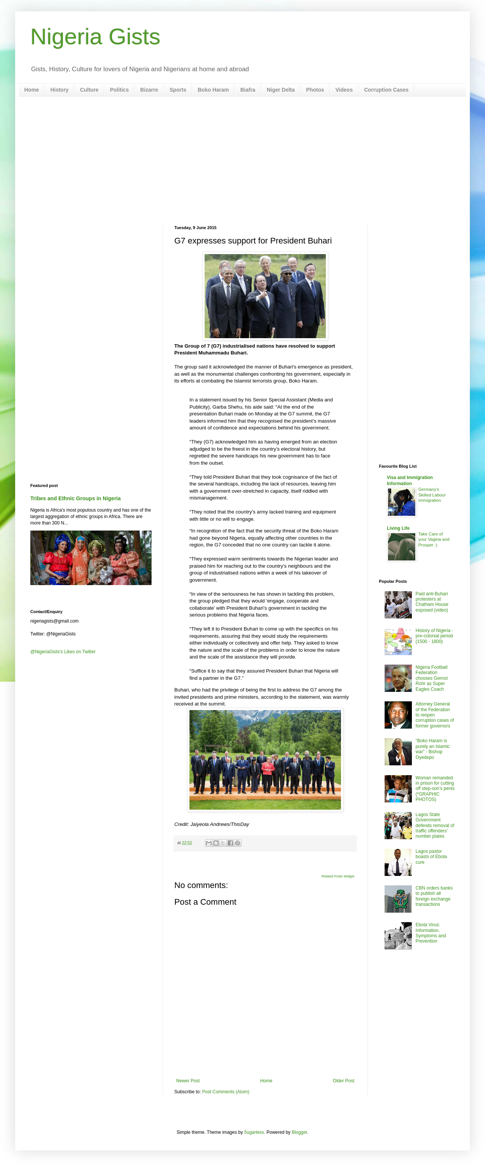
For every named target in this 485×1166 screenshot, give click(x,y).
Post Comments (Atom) (225, 1091)
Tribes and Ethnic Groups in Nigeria (75, 498)
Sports (177, 90)
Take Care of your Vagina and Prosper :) (433, 540)
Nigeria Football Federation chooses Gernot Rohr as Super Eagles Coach (432, 678)
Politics (119, 90)
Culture (89, 90)
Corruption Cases (386, 90)
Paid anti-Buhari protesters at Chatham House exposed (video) (432, 602)
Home (31, 90)
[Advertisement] (242, 161)
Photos (315, 90)
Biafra (247, 90)
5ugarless (254, 1132)
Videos (344, 90)
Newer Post (188, 1080)
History (59, 90)
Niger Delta (281, 90)
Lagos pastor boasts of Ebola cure (431, 857)
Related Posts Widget (337, 876)
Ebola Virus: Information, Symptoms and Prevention (431, 933)
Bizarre (149, 90)
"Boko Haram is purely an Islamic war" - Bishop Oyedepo (433, 749)
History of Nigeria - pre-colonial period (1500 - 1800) (434, 636)
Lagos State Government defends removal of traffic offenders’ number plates (435, 825)
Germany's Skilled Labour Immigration (432, 495)
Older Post (343, 1080)
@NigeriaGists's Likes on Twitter (62, 651)
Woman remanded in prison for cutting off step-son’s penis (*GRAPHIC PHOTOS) (435, 788)
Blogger (299, 1132)
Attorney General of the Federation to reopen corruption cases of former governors (435, 715)
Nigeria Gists (95, 36)
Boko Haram (213, 90)
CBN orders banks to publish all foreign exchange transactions (434, 896)
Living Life (398, 528)
